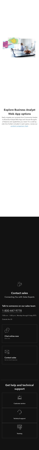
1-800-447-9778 (12, 310)
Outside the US (7, 319)
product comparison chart (19, 126)
